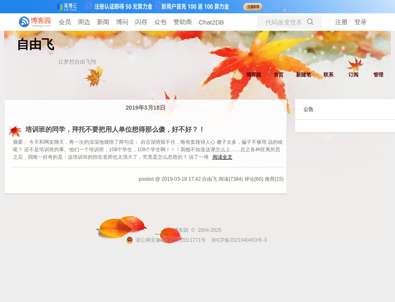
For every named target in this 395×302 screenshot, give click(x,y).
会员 (65, 21)
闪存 (141, 21)
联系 (328, 75)
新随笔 (303, 75)
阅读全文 (222, 157)
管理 (378, 75)
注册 (341, 21)
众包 (160, 21)
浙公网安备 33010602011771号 (166, 240)
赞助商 (182, 21)
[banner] (33, 22)
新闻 (103, 21)
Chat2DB (211, 22)
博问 (122, 21)
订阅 (353, 75)
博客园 (253, 75)
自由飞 (35, 44)
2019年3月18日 (145, 108)
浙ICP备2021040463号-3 (239, 240)
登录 (360, 21)
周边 (84, 21)
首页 (279, 75)
